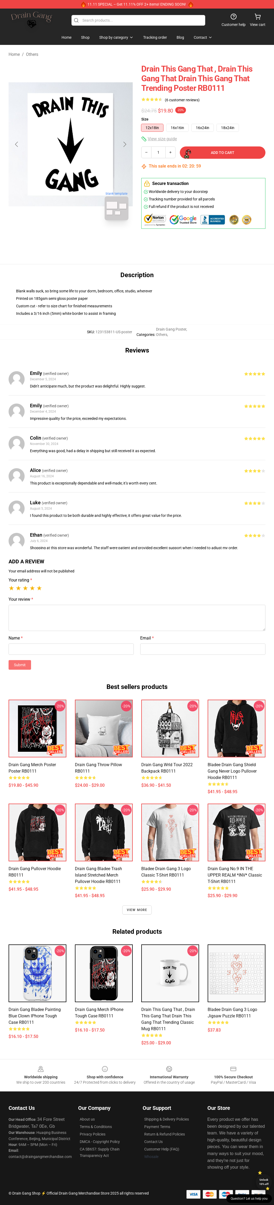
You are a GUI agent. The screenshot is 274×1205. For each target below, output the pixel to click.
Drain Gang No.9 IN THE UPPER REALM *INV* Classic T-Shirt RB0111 (235, 875)
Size (145, 119)
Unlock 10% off (264, 1181)
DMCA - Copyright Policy (100, 1142)
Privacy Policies (92, 1134)
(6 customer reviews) (182, 100)
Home (14, 54)
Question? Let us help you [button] (249, 1198)
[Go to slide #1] (57, 236)
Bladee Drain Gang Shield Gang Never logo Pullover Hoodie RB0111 (232, 771)
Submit (20, 665)
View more (137, 910)
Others (32, 54)
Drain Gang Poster (171, 329)
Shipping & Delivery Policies (166, 1119)
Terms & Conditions (96, 1127)
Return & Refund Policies (164, 1134)
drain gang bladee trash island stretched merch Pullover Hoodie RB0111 (98, 875)
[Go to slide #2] (84, 236)
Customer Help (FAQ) (161, 1149)
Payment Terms (157, 1127)
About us (87, 1119)
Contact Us (153, 1142)
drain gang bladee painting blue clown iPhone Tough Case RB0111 (35, 1016)
